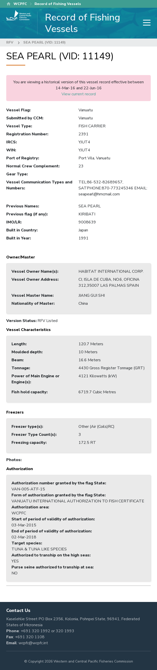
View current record (79, 94)
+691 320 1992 (35, 631)
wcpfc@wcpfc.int (33, 643)
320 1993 (65, 631)
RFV (9, 42)
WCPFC (20, 4)
